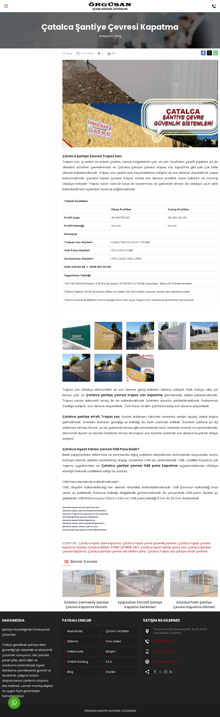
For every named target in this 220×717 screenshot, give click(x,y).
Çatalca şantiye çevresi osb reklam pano (117, 551)
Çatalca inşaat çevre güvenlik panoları (149, 543)
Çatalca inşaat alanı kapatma (100, 543)
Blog (118, 36)
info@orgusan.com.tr (166, 661)
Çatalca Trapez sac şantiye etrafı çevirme (177, 551)
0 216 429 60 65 (162, 641)
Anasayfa (105, 36)
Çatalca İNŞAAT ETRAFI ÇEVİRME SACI (113, 547)
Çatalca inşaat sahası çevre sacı (163, 547)
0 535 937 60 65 (163, 651)
